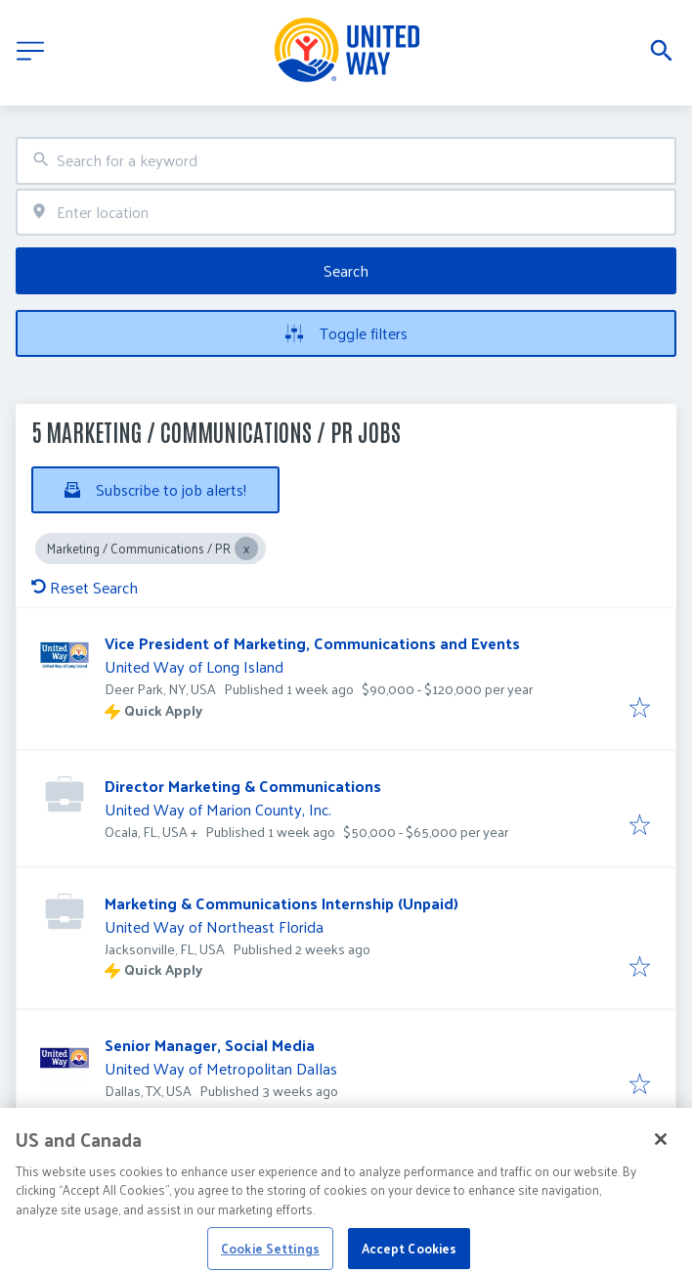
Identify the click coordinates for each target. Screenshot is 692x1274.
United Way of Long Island (194, 666)
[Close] (660, 1156)
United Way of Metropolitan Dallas (221, 1068)
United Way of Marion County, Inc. (218, 809)
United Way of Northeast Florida (214, 926)
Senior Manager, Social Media (210, 1045)
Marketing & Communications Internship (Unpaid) (281, 903)
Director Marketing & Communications (243, 785)
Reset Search (84, 587)
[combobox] (346, 161)
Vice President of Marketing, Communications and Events (312, 643)
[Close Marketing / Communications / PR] (246, 548)
